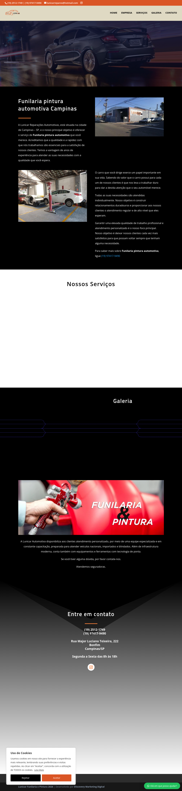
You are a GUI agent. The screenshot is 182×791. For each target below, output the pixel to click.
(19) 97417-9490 (110, 256)
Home (113, 13)
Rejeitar (26, 777)
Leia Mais (39, 769)
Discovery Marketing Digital (89, 786)
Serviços (141, 13)
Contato (171, 13)
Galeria (156, 13)
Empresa (126, 13)
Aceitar (56, 777)
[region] (41, 766)
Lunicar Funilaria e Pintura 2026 (35, 786)
